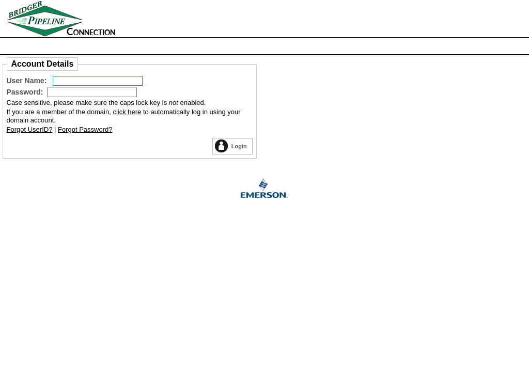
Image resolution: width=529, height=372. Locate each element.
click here (127, 112)
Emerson (264, 189)
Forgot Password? (85, 129)
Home (94, 18)
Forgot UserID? (30, 129)
